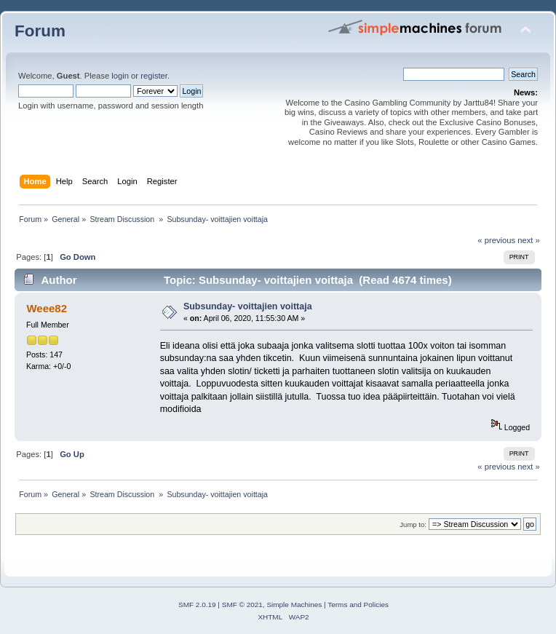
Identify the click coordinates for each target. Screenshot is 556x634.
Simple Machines (294, 605)
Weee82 (46, 308)
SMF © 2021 (242, 605)
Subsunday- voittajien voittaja (247, 306)
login (120, 75)
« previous (496, 240)
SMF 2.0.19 (197, 605)
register (153, 75)
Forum (40, 31)
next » (528, 240)
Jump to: (413, 524)
